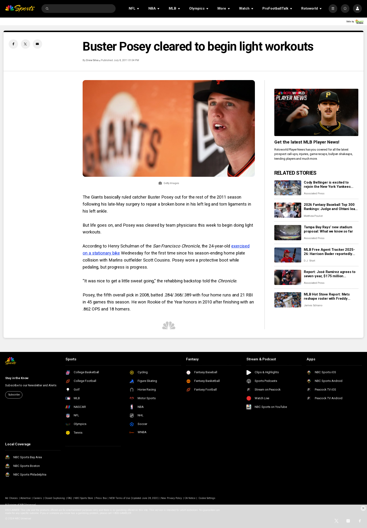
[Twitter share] (25, 44)
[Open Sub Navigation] (138, 8)
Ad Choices (11, 498)
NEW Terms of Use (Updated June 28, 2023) (134, 498)
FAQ (69, 498)
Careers (37, 498)
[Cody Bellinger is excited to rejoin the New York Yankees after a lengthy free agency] (287, 188)
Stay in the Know (17, 378)
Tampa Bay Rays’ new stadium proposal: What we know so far (328, 229)
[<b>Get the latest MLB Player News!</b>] (316, 112)
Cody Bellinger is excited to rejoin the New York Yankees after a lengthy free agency (327, 184)
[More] (333, 8)
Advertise (25, 498)
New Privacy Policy (171, 498)
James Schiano (313, 305)
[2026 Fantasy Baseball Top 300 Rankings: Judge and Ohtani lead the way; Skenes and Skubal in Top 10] (287, 210)
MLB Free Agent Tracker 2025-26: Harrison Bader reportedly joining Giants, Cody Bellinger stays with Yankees (329, 251)
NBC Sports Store (83, 498)
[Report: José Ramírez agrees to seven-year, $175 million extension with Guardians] (287, 277)
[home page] (20, 8)
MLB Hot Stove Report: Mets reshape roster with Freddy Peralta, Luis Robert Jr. (327, 296)
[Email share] (37, 44)
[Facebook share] (13, 44)
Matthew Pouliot (313, 216)
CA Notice (189, 498)
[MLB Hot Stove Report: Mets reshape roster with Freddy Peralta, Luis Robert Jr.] (287, 299)
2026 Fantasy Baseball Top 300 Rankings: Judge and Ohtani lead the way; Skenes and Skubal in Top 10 (330, 207)
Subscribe (14, 394)
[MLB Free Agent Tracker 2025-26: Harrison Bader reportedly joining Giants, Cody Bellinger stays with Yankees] (287, 255)
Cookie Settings (206, 498)
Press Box (100, 498)
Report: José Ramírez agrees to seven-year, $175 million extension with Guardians (330, 274)
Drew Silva (92, 60)
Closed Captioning (54, 498)
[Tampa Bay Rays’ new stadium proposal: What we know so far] (287, 232)
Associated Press (314, 193)
